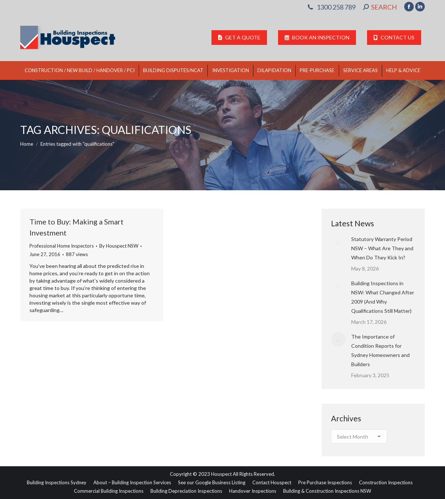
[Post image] (338, 241)
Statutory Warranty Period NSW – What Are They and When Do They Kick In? (382, 248)
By (118, 246)
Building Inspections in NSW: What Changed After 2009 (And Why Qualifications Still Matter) (382, 297)
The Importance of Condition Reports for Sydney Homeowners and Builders (380, 350)
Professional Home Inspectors (61, 246)
